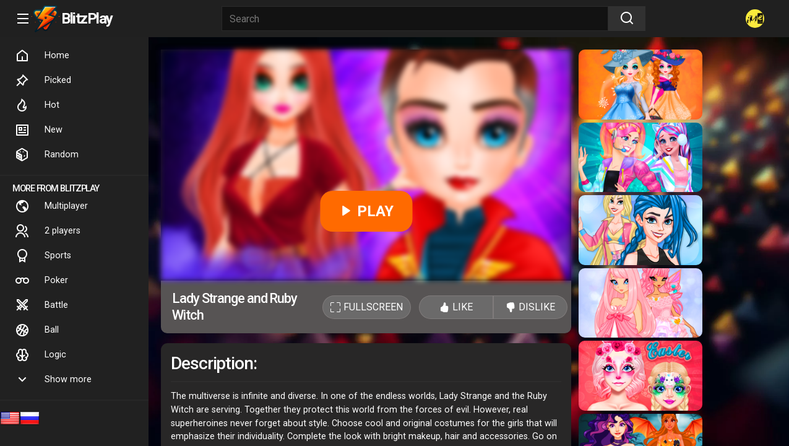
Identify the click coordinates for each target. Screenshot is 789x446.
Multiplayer (51, 206)
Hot (37, 105)
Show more (53, 380)
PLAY (366, 211)
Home (42, 56)
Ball (37, 330)
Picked (43, 80)
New (39, 130)
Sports (43, 256)
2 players (47, 231)
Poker (41, 280)
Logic (40, 355)
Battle (41, 305)
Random (47, 155)
